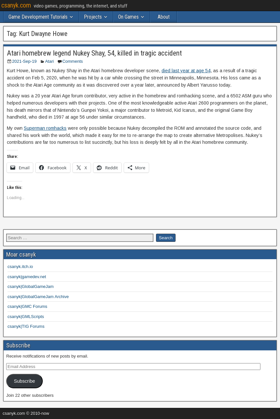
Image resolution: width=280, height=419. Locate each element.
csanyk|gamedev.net (27, 276)
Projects (93, 17)
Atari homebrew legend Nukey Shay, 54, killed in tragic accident (94, 53)
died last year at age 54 (186, 70)
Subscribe (24, 381)
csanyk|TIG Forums (26, 326)
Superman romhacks (45, 128)
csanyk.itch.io (20, 266)
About (164, 17)
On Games (128, 17)
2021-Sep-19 (24, 61)
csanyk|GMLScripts (26, 316)
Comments (72, 61)
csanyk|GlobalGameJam (31, 286)
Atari (49, 61)
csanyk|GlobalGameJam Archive (38, 296)
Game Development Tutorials (38, 17)
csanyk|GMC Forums (27, 306)
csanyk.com (16, 5)
